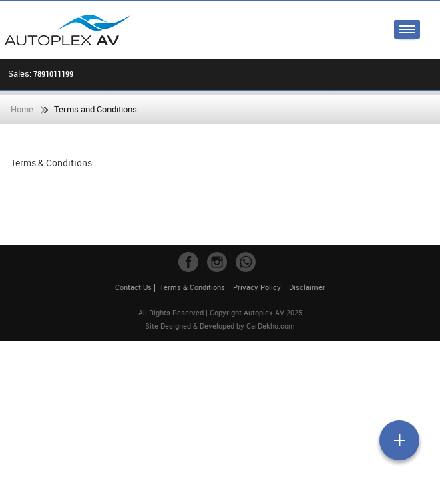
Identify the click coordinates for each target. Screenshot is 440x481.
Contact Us (133, 287)
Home (22, 109)
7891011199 (53, 74)
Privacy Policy (257, 287)
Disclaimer (307, 287)
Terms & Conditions (192, 287)
